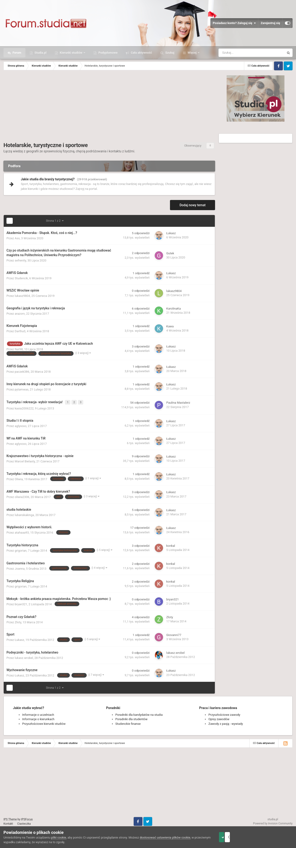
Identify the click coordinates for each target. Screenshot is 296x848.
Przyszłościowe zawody (224, 713)
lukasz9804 (22, 296)
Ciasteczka (24, 822)
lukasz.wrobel (24, 656)
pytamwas (22, 389)
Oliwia (19, 478)
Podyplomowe (107, 52)
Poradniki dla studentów (131, 718)
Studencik (21, 278)
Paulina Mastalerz (178, 402)
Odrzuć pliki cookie (274, 837)
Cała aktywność (141, 52)
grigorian (21, 549)
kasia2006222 (24, 407)
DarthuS (20, 331)
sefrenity (20, 260)
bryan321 (21, 603)
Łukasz (171, 233)
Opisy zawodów (218, 718)
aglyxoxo (21, 425)
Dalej (26, 220)
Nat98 (19, 349)
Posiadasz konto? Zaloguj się (234, 23)
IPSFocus (27, 818)
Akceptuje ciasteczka (232, 837)
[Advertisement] (109, 107)
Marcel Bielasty (25, 460)
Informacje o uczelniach (38, 713)
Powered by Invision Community (273, 822)
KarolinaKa (173, 308)
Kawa (170, 326)
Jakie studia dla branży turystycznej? (47, 179)
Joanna (20, 567)
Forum (16, 52)
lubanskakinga (24, 514)
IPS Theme (10, 818)
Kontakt (8, 822)
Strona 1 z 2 (54, 220)
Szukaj (169, 52)
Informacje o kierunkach (38, 718)
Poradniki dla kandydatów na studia (139, 713)
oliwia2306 (22, 496)
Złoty (18, 621)
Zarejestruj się (270, 23)
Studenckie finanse (128, 722)
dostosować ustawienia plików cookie (165, 837)
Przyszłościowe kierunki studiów (43, 722)
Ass (17, 238)
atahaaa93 (22, 531)
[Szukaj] (241, 53)
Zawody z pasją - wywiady (225, 722)
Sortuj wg (202, 220)
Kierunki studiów (71, 52)
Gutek (170, 253)
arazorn (20, 313)
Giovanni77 (173, 634)
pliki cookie (58, 837)
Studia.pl (40, 52)
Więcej (192, 52)
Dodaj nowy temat (192, 205)
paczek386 (22, 371)
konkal (170, 545)
